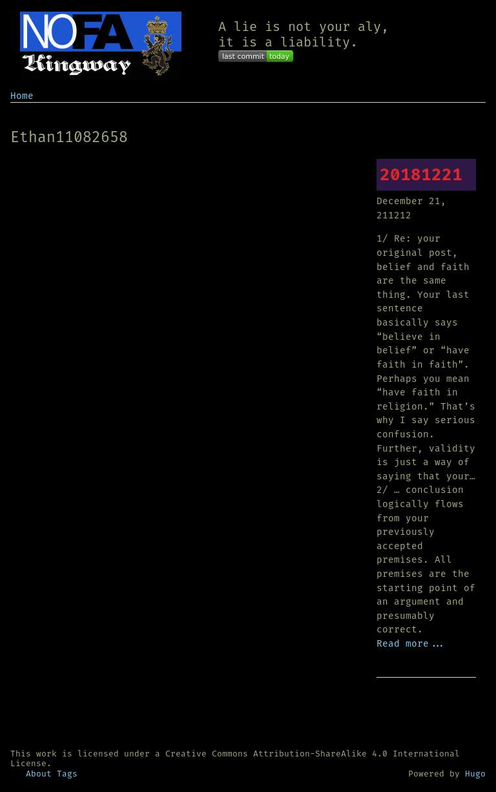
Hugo (475, 773)
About (39, 773)
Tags (67, 773)
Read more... (411, 644)
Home (22, 96)
